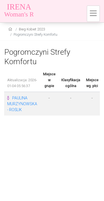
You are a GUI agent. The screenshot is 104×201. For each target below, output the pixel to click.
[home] (11, 29)
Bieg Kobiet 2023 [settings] (32, 29)
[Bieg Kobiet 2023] (38, 11)
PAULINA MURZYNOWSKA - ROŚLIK (22, 104)
